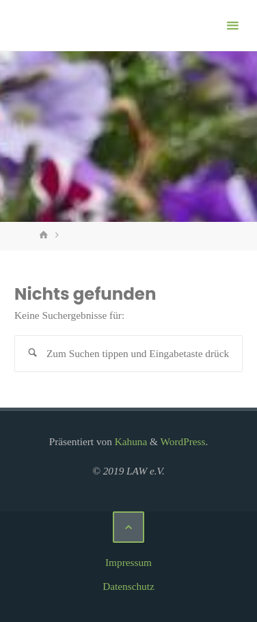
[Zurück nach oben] (128, 527)
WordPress (183, 441)
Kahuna (129, 441)
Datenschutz (128, 586)
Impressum (128, 562)
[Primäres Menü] (232, 25)
